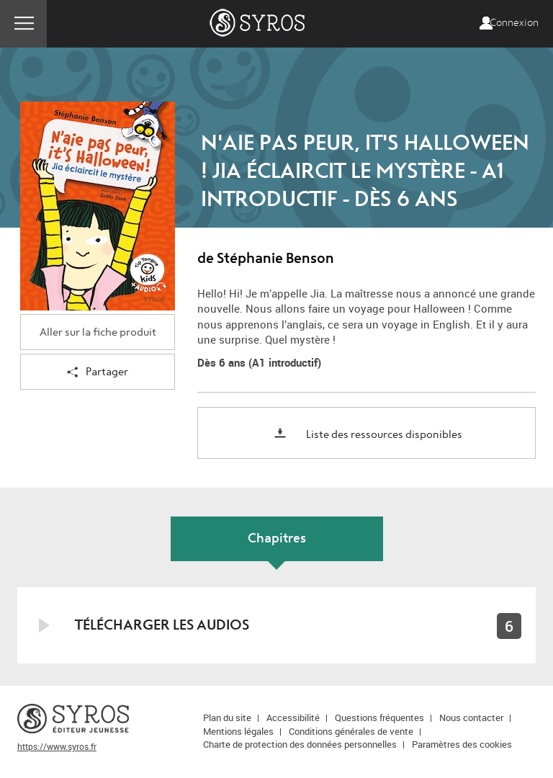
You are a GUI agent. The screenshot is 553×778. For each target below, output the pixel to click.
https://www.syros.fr (56, 746)
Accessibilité (293, 717)
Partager (97, 373)
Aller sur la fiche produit (98, 332)
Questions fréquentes (379, 717)
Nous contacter (471, 717)
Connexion (514, 23)
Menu (23, 24)
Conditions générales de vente (351, 731)
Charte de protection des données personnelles (300, 744)
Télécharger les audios (162, 625)
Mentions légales (238, 731)
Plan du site (227, 717)
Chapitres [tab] (277, 538)
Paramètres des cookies (462, 744)
